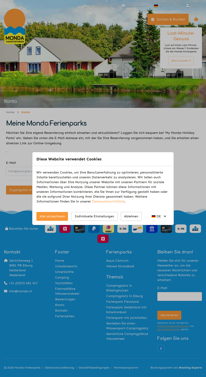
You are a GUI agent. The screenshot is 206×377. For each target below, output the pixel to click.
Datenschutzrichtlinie (108, 201)
